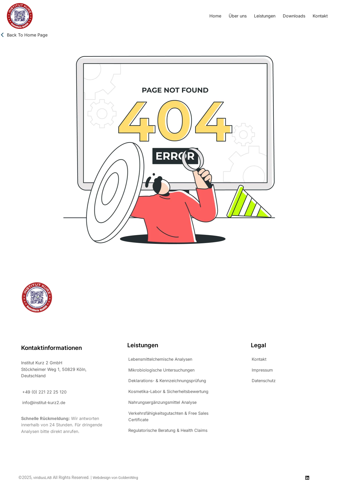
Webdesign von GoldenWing (115, 478)
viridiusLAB (42, 478)
